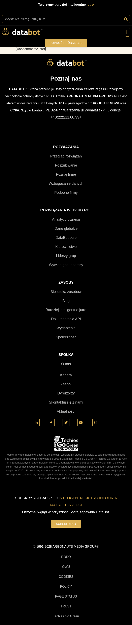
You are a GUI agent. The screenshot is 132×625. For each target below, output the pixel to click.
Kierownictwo (66, 247)
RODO (66, 557)
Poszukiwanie (66, 165)
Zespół (66, 384)
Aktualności (66, 411)
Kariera (66, 375)
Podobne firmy (66, 193)
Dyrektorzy (66, 393)
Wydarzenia (66, 328)
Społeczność (66, 337)
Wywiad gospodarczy (66, 265)
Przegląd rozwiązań (66, 156)
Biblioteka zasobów (66, 292)
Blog (66, 301)
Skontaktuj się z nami (66, 402)
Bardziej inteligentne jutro (66, 310)
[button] (127, 32)
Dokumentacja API (66, 319)
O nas (66, 364)
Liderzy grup (66, 256)
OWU (66, 566)
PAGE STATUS (66, 596)
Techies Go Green (66, 616)
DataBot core (65, 238)
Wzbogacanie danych (66, 183)
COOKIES (66, 576)
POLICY (66, 586)
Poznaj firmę (66, 174)
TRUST (66, 606)
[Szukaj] (126, 19)
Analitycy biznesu (66, 219)
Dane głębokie (65, 229)
